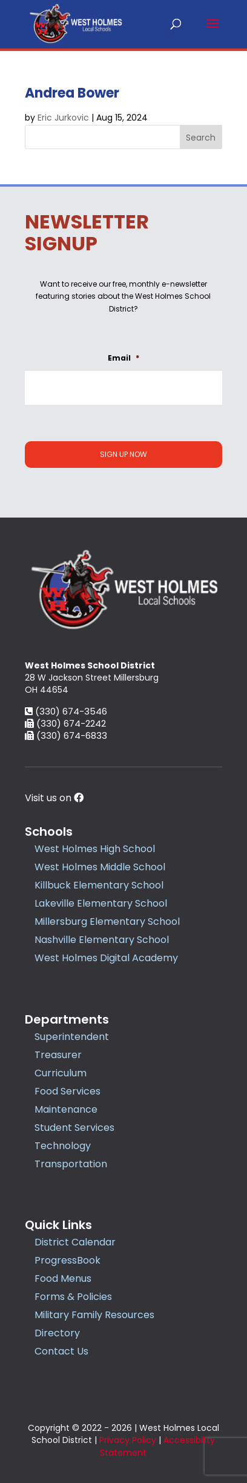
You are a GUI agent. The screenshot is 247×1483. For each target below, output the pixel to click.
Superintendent (72, 1037)
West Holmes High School (95, 849)
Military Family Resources (94, 1315)
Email (123, 358)
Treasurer (58, 1055)
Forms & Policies (73, 1297)
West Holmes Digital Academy (106, 958)
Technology (63, 1146)
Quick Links (58, 1224)
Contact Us (61, 1351)
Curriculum (61, 1073)
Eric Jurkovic (63, 118)
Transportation (71, 1164)
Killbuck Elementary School (99, 885)
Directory (57, 1333)
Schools (49, 831)
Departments (67, 1019)
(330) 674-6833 (66, 735)
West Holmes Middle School (100, 867)
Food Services (67, 1091)
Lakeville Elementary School (101, 903)
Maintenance (66, 1109)
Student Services (74, 1128)
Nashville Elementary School (102, 940)
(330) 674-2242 (65, 723)
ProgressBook (67, 1260)
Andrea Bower (72, 93)
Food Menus (63, 1278)
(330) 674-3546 (66, 711)
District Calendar (75, 1242)
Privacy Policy (127, 1440)
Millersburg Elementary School (107, 921)
